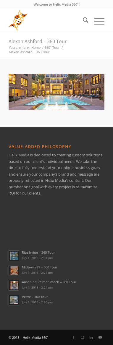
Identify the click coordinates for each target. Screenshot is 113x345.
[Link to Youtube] (100, 337)
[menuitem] (82, 21)
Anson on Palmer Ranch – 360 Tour (49, 282)
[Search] (82, 21)
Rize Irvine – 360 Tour (38, 252)
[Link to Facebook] (73, 337)
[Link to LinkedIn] (91, 337)
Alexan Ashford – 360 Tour (38, 41)
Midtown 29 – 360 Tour (39, 267)
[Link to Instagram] (82, 337)
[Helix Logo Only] (47, 21)
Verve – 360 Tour (35, 296)
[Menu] (96, 21)
